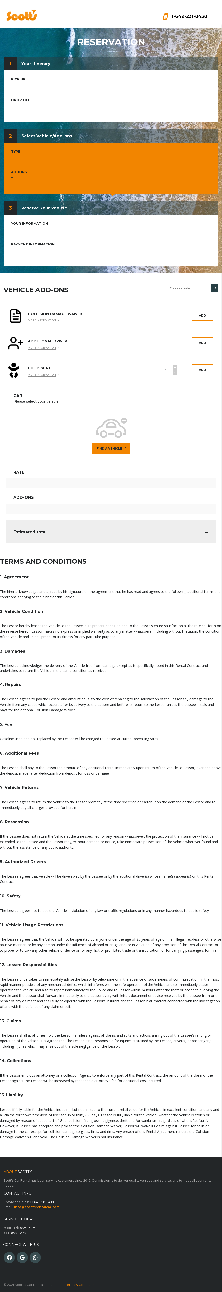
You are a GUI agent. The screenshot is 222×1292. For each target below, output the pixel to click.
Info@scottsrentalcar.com (36, 1207)
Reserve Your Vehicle (44, 208)
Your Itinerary (35, 63)
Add (202, 315)
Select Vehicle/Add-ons (46, 136)
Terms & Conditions (80, 1285)
